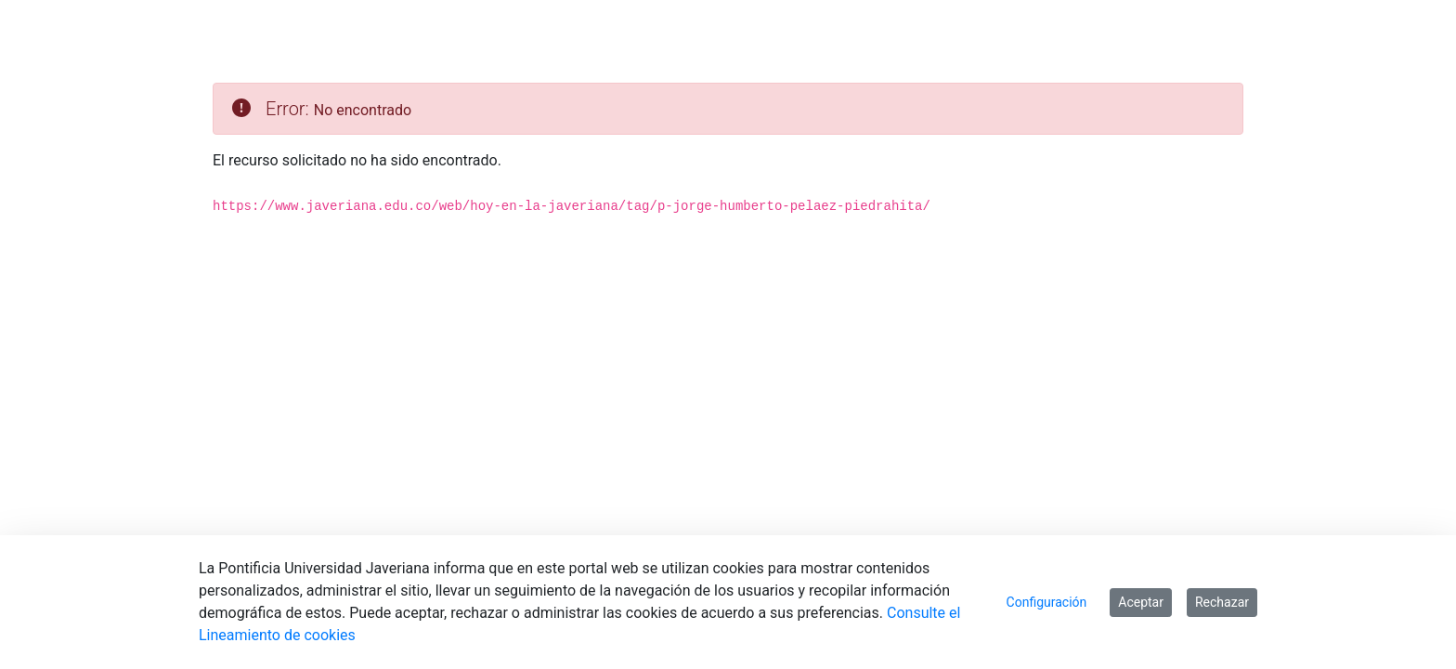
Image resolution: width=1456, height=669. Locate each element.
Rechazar (1222, 602)
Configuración (1047, 602)
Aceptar (1141, 602)
